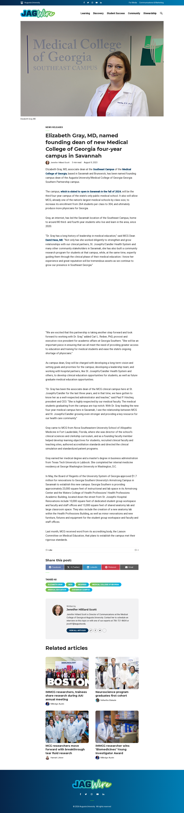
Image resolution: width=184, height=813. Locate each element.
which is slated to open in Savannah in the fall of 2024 (92, 191)
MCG (71, 584)
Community (134, 13)
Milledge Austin (57, 703)
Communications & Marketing (151, 3)
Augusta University (30, 2)
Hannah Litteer (57, 757)
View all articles (77, 631)
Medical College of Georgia (107, 584)
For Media (133, 3)
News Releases (54, 127)
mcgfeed (83, 584)
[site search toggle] (161, 13)
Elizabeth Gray (55, 584)
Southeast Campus (104, 169)
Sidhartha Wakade (108, 700)
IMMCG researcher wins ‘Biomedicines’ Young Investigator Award (111, 749)
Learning (85, 13)
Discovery (98, 13)
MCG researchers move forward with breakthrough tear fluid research (64, 749)
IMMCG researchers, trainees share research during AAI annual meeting (65, 696)
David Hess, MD (55, 239)
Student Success (116, 13)
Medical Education (57, 590)
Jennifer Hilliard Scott (60, 162)
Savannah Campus (81, 590)
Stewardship (149, 13)
